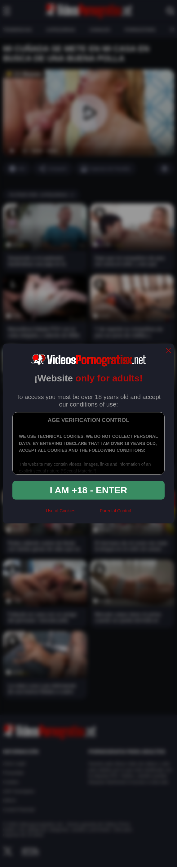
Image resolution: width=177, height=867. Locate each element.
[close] (168, 351)
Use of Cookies (60, 510)
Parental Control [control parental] (115, 510)
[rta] (87, 513)
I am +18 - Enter (88, 490)
